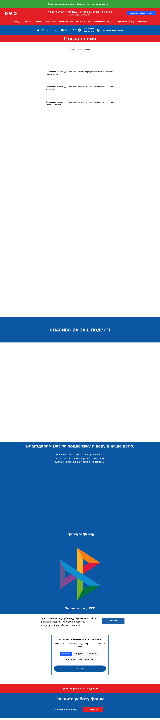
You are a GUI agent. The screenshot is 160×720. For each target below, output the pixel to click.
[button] (141, 13)
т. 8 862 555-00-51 (88, 28)
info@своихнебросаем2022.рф (112, 30)
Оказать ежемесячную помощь (92, 4)
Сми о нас (80, 22)
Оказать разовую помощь (60, 4)
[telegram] (6, 13)
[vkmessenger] (10, 13)
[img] (80, 435)
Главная (73, 49)
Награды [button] (39, 22)
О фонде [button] (17, 22)
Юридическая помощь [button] (125, 22)
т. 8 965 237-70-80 (88, 32)
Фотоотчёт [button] (51, 22)
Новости (28, 22)
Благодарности (66, 22)
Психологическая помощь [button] (100, 22)
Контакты (142, 22)
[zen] (15, 13)
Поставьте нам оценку (66, 710)
